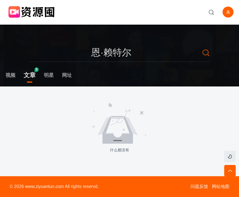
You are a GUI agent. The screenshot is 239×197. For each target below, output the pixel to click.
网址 (67, 75)
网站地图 (220, 186)
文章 (30, 75)
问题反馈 (199, 186)
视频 (10, 75)
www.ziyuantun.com (44, 186)
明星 (49, 75)
